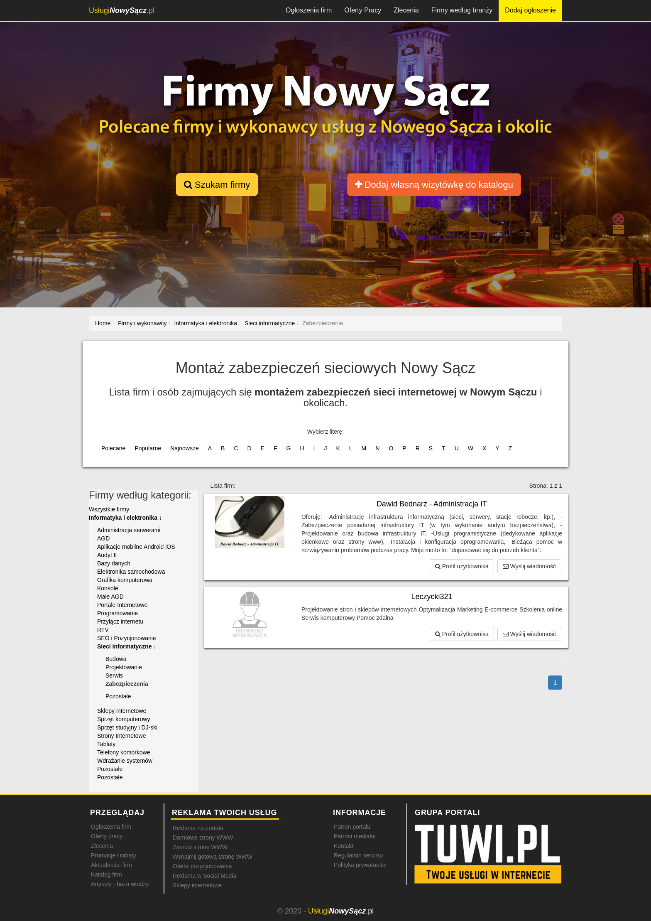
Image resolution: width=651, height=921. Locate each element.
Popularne (148, 448)
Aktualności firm (111, 865)
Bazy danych (113, 563)
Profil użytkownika (462, 566)
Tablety (106, 744)
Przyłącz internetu (120, 621)
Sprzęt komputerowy (123, 719)
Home (102, 323)
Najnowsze (184, 448)
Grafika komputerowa (124, 580)
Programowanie (117, 613)
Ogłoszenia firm (309, 10)
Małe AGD (110, 596)
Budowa (116, 659)
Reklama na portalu (198, 828)
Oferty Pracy (362, 10)
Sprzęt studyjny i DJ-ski (127, 727)
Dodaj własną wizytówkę (434, 184)
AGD (103, 538)
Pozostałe (118, 696)
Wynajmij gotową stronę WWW (212, 856)
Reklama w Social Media (204, 875)
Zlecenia (406, 10)
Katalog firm (106, 874)
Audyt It (107, 555)
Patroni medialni (354, 836)
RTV (103, 629)
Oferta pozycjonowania (202, 866)
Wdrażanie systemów (124, 760)
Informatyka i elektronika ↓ (125, 517)
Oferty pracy (106, 836)
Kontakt (343, 845)
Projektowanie (123, 667)
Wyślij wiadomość (529, 566)
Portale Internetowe (122, 605)
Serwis (114, 675)
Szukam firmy (217, 184)
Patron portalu (352, 826)
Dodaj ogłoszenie (530, 10)
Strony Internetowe (121, 735)
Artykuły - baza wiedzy (120, 884)
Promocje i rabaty (113, 855)
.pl (121, 10)
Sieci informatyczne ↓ (126, 646)
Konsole (107, 588)
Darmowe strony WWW (203, 837)
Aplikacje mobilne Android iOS (136, 546)
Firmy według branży (462, 10)
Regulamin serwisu (358, 855)
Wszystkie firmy (109, 509)
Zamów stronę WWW (200, 847)
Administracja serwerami (128, 530)
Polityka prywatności (360, 865)
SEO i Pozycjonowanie (126, 638)
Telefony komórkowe (123, 752)
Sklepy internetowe (121, 710)
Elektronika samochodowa (131, 571)
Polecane (113, 448)
